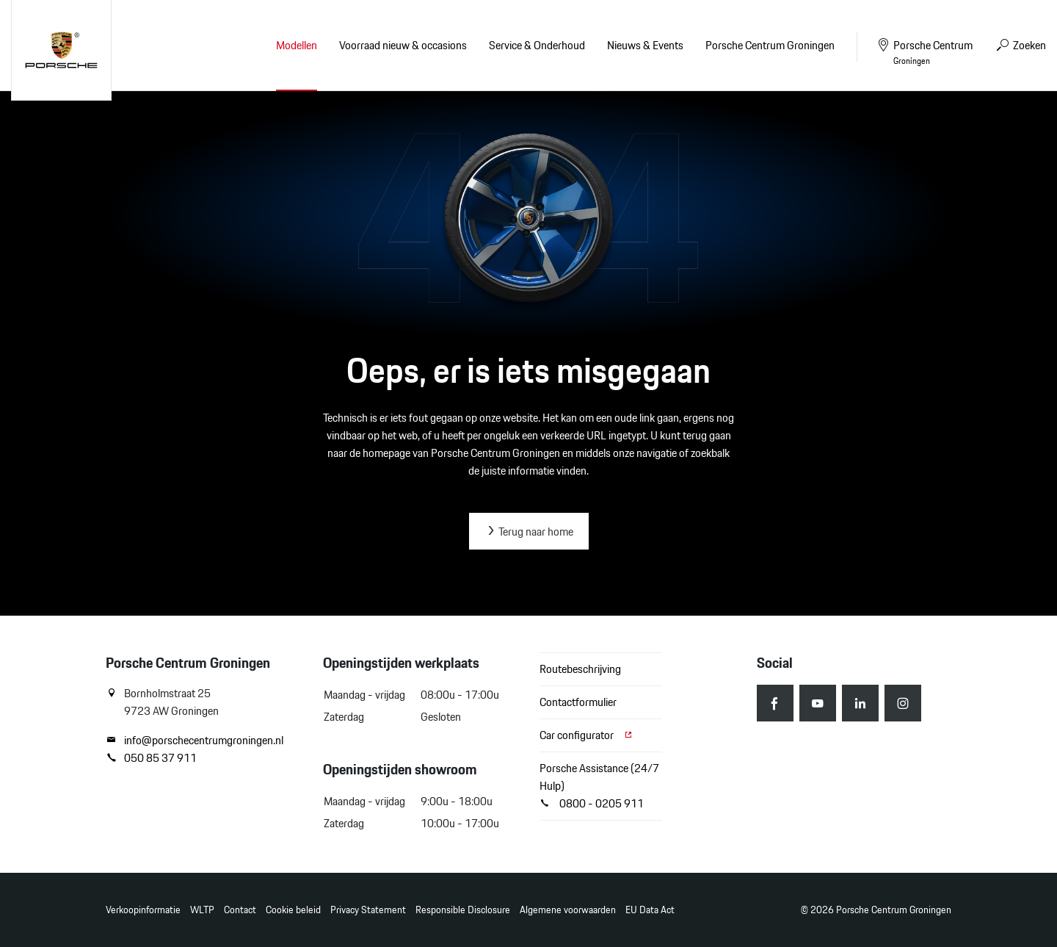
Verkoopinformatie (143, 910)
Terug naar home (528, 531)
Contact (240, 910)
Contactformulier (578, 702)
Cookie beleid (293, 910)
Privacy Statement (368, 910)
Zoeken (1020, 45)
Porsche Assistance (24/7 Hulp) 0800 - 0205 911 (599, 786)
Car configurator (586, 735)
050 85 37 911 (151, 758)
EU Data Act (650, 910)
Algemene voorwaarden (568, 910)
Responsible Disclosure (462, 910)
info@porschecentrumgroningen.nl (194, 740)
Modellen (296, 45)
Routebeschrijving (580, 669)
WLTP (202, 910)
